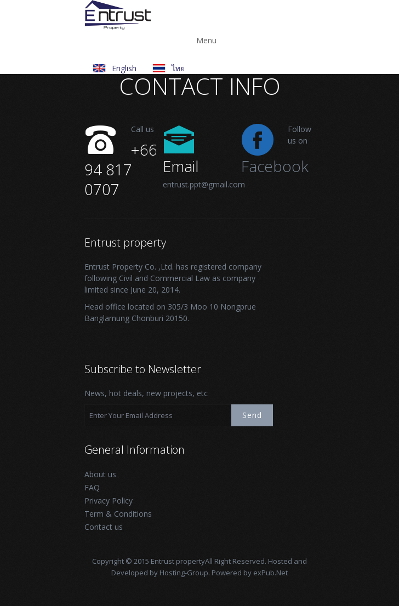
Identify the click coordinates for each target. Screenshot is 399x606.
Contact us (103, 527)
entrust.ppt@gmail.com (204, 184)
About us (100, 474)
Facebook (275, 166)
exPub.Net (270, 573)
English (124, 68)
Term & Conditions (118, 513)
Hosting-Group (183, 573)
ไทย (178, 68)
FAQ (92, 487)
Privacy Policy (108, 500)
